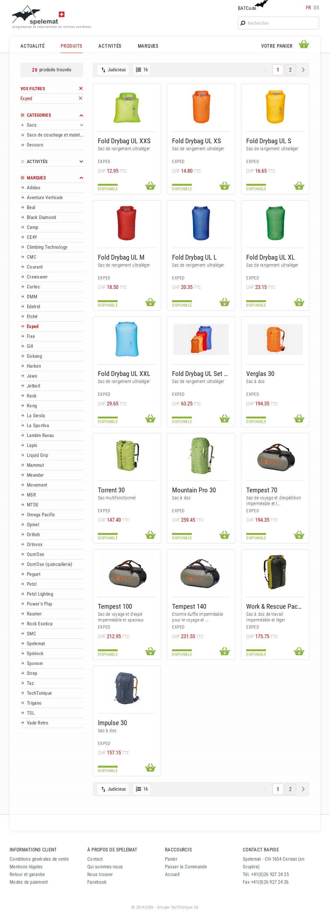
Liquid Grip (37, 455)
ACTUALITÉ (32, 46)
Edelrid (33, 306)
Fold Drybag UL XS (196, 141)
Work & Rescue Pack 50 (275, 606)
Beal (31, 207)
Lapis (32, 445)
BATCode (252, 5)
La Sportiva (38, 425)
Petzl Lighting (40, 594)
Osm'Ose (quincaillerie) (50, 564)
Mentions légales (26, 867)
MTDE (32, 505)
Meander (35, 475)
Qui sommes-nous (105, 867)
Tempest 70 (261, 490)
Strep (32, 673)
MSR (31, 495)
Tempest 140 (189, 606)
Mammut (35, 465)
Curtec (33, 287)
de (316, 8)
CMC (31, 257)
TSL (31, 713)
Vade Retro (38, 723)
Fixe (31, 336)
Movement (37, 485)
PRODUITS (71, 46)
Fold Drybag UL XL (270, 257)
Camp (32, 227)
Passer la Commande (186, 867)
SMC (31, 634)
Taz (30, 683)
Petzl (32, 584)
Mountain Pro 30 (194, 490)
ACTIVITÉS (110, 46)
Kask (31, 396)
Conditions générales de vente (39, 859)
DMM (32, 297)
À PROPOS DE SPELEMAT (112, 850)
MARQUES (148, 46)
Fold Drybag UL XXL (124, 374)
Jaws (32, 376)
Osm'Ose (35, 554)
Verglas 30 (260, 374)
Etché (32, 316)
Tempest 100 (115, 606)
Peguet (33, 574)
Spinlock (35, 653)
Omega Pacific (41, 515)
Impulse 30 (112, 723)
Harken (34, 366)
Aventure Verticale (45, 197)
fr (308, 8)
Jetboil (33, 386)
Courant (35, 267)
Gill (30, 346)
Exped (33, 326)
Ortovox (35, 544)
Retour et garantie (27, 874)
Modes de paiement (29, 882)
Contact (95, 859)
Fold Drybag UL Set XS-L (201, 374)
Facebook (96, 882)
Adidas (33, 188)
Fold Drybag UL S (268, 141)
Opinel (33, 525)
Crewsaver (37, 277)
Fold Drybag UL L (194, 257)
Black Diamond (41, 217)
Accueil (172, 874)
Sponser (35, 663)
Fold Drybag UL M (121, 257)
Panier (171, 859)
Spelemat (36, 643)
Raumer (34, 614)
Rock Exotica (39, 624)
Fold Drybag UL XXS (124, 141)
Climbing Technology (47, 247)
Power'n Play (39, 604)
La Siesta (36, 415)
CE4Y (32, 237)
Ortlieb (33, 534)
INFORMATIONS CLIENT (33, 850)
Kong (32, 406)
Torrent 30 (111, 490)
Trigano (34, 703)
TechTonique (39, 693)
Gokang (34, 356)
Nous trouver (100, 874)
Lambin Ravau (40, 435)
